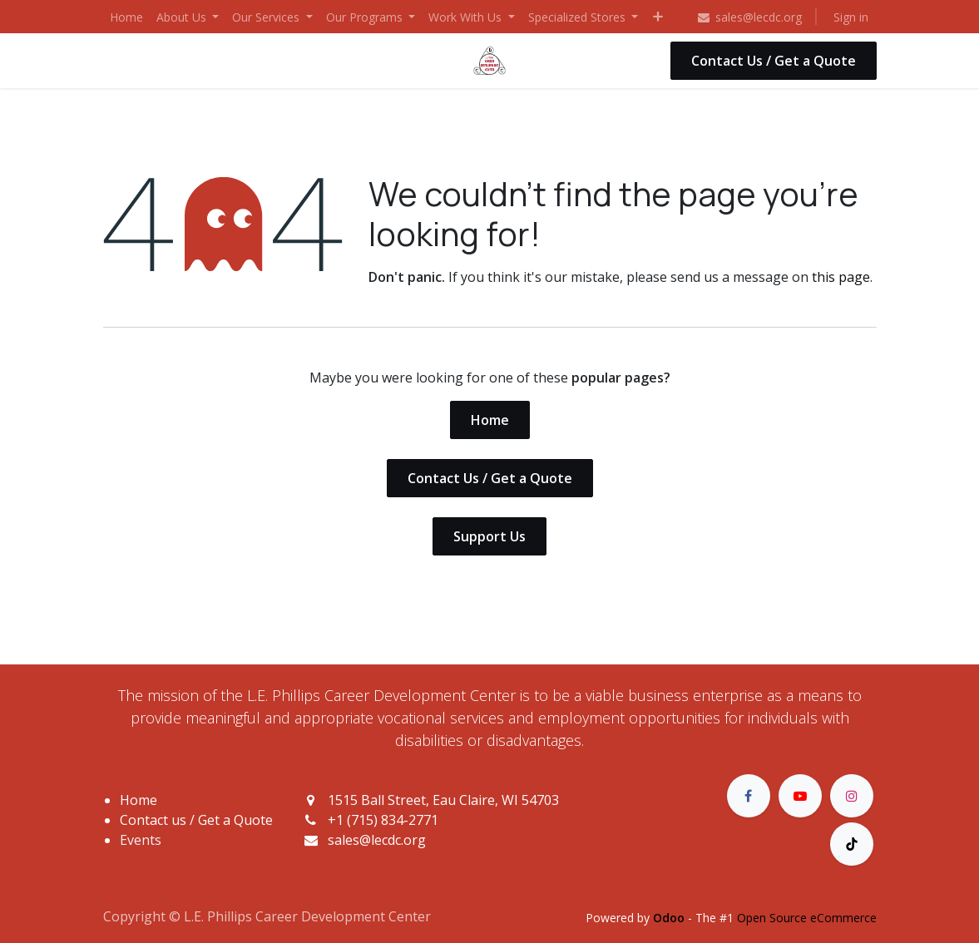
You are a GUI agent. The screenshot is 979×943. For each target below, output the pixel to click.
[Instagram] (851, 795)
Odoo (670, 918)
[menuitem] (126, 17)
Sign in (850, 17)
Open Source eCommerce (807, 918)
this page (841, 277)
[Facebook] (748, 795)
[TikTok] (851, 844)
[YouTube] (800, 795)
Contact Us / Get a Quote (773, 61)
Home (490, 420)
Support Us (489, 536)
